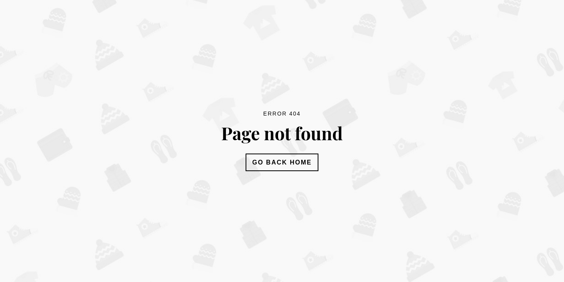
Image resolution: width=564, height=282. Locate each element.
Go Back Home (282, 162)
